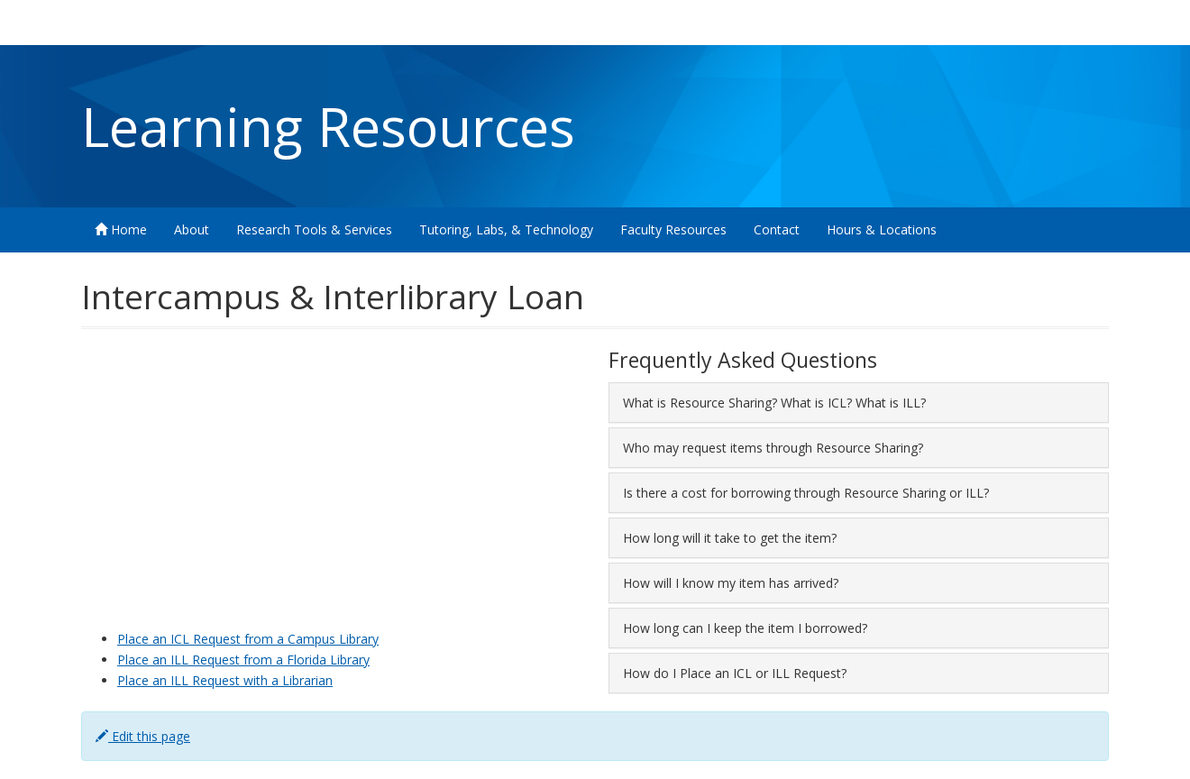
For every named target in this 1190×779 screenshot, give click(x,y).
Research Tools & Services (314, 229)
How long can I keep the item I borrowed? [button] (745, 628)
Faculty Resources (673, 229)
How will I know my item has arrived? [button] (730, 582)
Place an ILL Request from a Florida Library (243, 659)
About (191, 229)
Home (121, 229)
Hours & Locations (882, 229)
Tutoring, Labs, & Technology (506, 229)
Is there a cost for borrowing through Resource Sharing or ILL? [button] (806, 492)
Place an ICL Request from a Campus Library (248, 638)
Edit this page (143, 736)
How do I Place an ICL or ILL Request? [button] (735, 673)
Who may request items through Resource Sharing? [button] (773, 447)
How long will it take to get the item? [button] (730, 537)
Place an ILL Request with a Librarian (225, 680)
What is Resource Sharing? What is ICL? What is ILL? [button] (774, 402)
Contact (777, 229)
